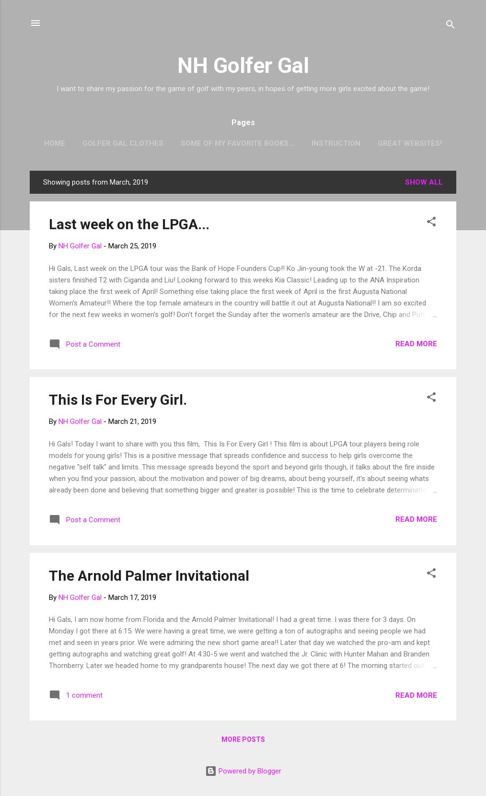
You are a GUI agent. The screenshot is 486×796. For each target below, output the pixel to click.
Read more (416, 343)
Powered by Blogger (243, 771)
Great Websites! (410, 143)
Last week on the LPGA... (129, 224)
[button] (431, 223)
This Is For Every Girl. (118, 399)
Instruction (336, 143)
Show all (424, 182)
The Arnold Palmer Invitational (149, 575)
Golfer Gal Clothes (122, 143)
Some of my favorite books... (237, 143)
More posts (243, 739)
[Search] (450, 26)
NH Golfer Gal (243, 65)
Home (54, 143)
